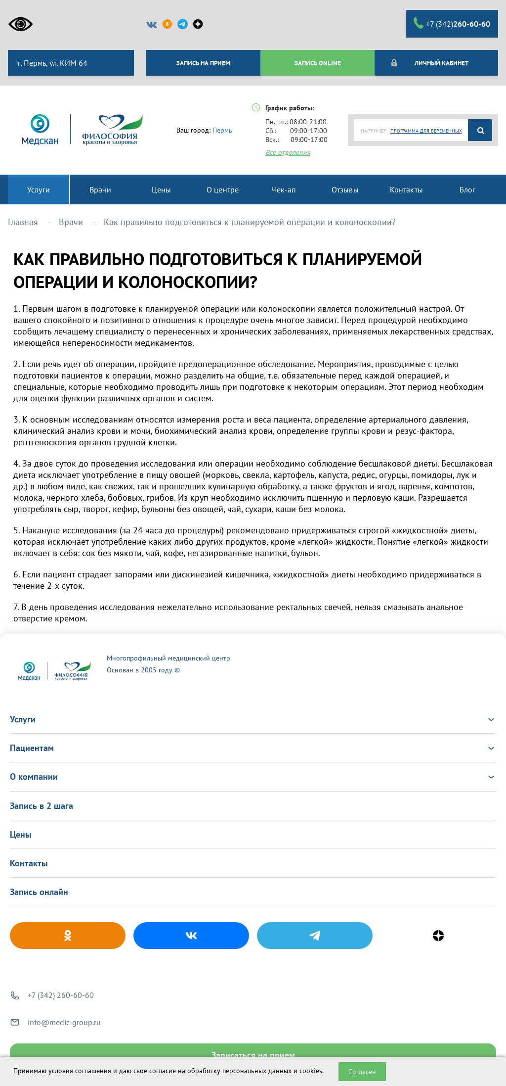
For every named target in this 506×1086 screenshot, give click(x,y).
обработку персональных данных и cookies (254, 1070)
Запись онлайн (39, 891)
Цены (21, 834)
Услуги (253, 719)
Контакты (29, 863)
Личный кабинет (429, 63)
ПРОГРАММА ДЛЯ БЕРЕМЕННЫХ (426, 131)
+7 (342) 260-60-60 (61, 995)
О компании (253, 776)
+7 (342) (452, 23)
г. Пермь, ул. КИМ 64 (51, 63)
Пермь (222, 130)
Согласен (362, 1071)
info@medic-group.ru (64, 1022)
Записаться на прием (253, 1055)
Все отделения (287, 152)
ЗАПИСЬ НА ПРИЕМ (203, 63)
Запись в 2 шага (41, 805)
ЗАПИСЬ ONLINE (318, 63)
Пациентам (253, 748)
